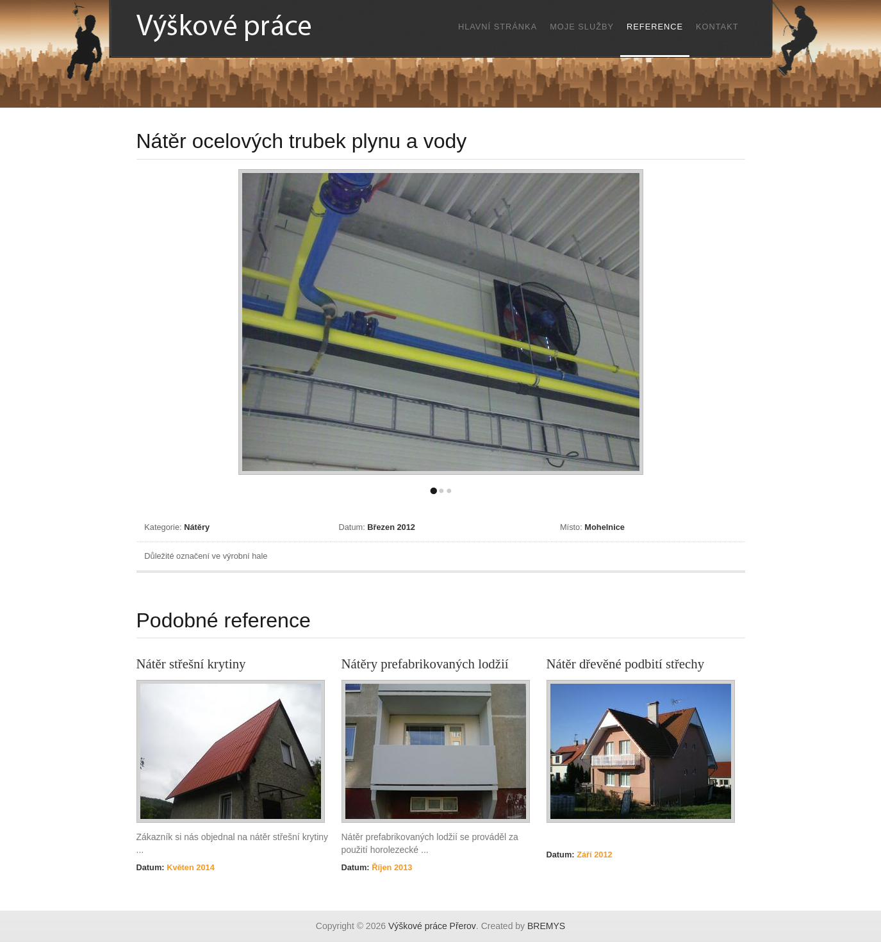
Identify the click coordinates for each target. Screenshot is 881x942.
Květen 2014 (190, 867)
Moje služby (582, 26)
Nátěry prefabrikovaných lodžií (425, 663)
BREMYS (546, 926)
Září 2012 (594, 854)
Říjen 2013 (391, 867)
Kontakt (717, 26)
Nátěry (197, 527)
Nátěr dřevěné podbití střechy (626, 663)
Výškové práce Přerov (432, 926)
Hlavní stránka (497, 26)
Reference (655, 26)
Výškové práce (251, 28)
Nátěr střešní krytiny (191, 663)
